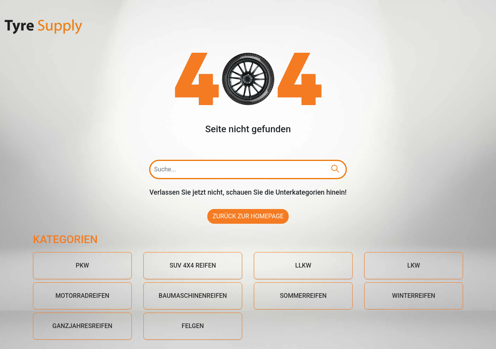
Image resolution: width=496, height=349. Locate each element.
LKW (413, 265)
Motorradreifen (82, 295)
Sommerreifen (303, 295)
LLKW (303, 265)
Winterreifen (413, 295)
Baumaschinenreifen (192, 295)
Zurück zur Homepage (247, 216)
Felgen (193, 326)
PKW (82, 265)
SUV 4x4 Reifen (193, 265)
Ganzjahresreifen (82, 326)
